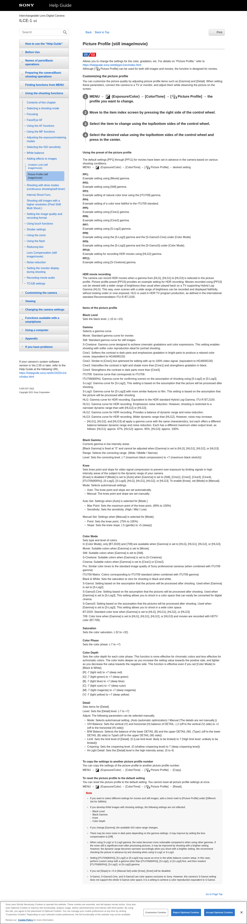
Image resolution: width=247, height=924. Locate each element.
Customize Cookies (155, 916)
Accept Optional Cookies (219, 916)
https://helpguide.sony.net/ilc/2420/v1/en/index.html (42, 374)
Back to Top (102, 32)
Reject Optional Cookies (186, 916)
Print (219, 32)
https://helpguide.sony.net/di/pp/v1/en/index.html (112, 65)
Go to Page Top (214, 894)
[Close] (241, 916)
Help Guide (60, 5)
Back (89, 32)
